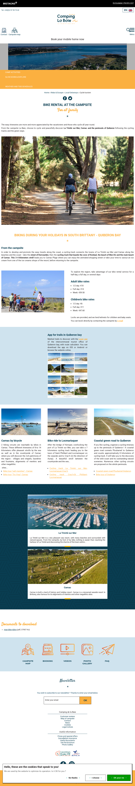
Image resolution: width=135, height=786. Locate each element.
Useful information (67, 732)
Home (46, 93)
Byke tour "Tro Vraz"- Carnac (15, 474)
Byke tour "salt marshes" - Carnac (18, 471)
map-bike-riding (10, 629)
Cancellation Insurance (67, 738)
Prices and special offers (68, 736)
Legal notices (67, 727)
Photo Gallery (67, 744)
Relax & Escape (57, 93)
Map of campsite (67, 718)
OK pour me (119, 778)
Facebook (65, 98)
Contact (67, 720)
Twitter (70, 98)
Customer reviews (67, 716)
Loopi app (83, 339)
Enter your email (51, 700)
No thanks (73, 778)
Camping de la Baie (67, 712)
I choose (95, 778)
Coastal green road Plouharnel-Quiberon (113, 471)
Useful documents (67, 740)
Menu (132, 34)
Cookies (67, 725)
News (67, 723)
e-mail (120, 320)
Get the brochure (67, 742)
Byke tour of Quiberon (105, 474)
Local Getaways (71, 93)
